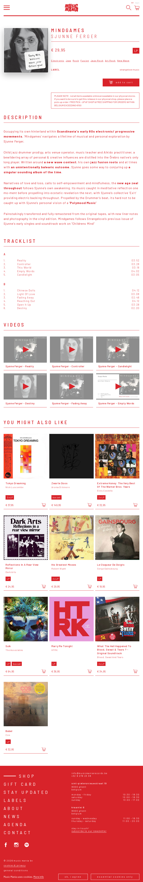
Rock (76, 60)
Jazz (68, 60)
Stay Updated (26, 792)
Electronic (57, 60)
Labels (15, 800)
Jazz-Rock (97, 60)
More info (38, 876)
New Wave (123, 60)
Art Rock (110, 60)
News (12, 816)
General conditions (16, 870)
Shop (27, 776)
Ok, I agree (73, 876)
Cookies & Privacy (15, 865)
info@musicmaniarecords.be (89, 773)
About (14, 808)
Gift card (20, 784)
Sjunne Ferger (74, 36)
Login (137, 3)
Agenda (16, 824)
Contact (18, 832)
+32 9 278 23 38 (81, 776)
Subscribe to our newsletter (89, 831)
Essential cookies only (115, 876)
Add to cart (121, 82)
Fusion (84, 60)
